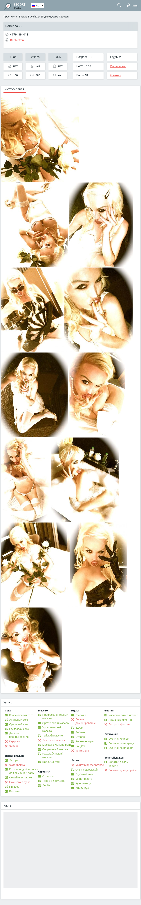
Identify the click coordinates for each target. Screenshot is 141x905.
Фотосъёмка (17, 765)
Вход (132, 5)
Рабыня (80, 732)
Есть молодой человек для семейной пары (23, 771)
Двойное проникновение (19, 735)
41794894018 (19, 34)
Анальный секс (18, 719)
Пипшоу (14, 786)
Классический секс (21, 715)
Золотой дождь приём (123, 770)
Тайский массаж (52, 735)
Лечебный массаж (54, 740)
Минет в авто (83, 778)
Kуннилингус (83, 783)
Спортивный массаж (55, 749)
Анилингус (82, 788)
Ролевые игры (84, 741)
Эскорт (13, 760)
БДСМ (79, 727)
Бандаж (80, 746)
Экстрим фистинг (120, 724)
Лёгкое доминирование (85, 721)
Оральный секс (19, 724)
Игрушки (14, 741)
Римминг (14, 791)
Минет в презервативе (89, 765)
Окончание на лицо (121, 748)
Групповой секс (19, 729)
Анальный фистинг (121, 719)
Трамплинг (82, 750)
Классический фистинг (123, 715)
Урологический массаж (51, 729)
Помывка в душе (19, 782)
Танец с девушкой (53, 780)
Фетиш (13, 746)
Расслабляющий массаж (53, 755)
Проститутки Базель (15, 16)
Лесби (46, 785)
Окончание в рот (119, 738)
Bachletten (34, 16)
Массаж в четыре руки (56, 744)
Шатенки (115, 75)
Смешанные (118, 66)
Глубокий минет (85, 774)
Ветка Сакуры (51, 762)
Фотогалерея (14, 89)
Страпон (80, 736)
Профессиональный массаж (55, 716)
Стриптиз (48, 776)
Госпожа (80, 715)
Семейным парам (20, 777)
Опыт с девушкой (86, 769)
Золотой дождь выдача (118, 763)
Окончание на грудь (121, 743)
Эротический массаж (55, 723)
